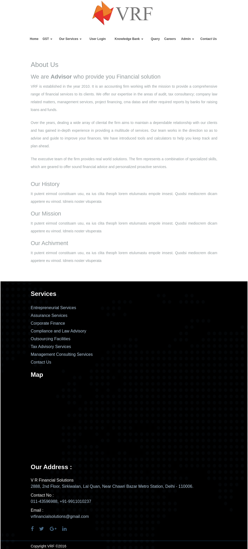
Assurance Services (49, 315)
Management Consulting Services (62, 354)
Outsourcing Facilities (50, 339)
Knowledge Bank (129, 39)
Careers (170, 39)
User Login (98, 39)
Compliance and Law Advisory (58, 331)
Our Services (70, 39)
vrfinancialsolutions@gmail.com (60, 516)
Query (155, 39)
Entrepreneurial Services (53, 307)
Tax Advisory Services (51, 346)
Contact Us (208, 39)
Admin (187, 39)
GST (47, 39)
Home (34, 39)
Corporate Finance (48, 323)
